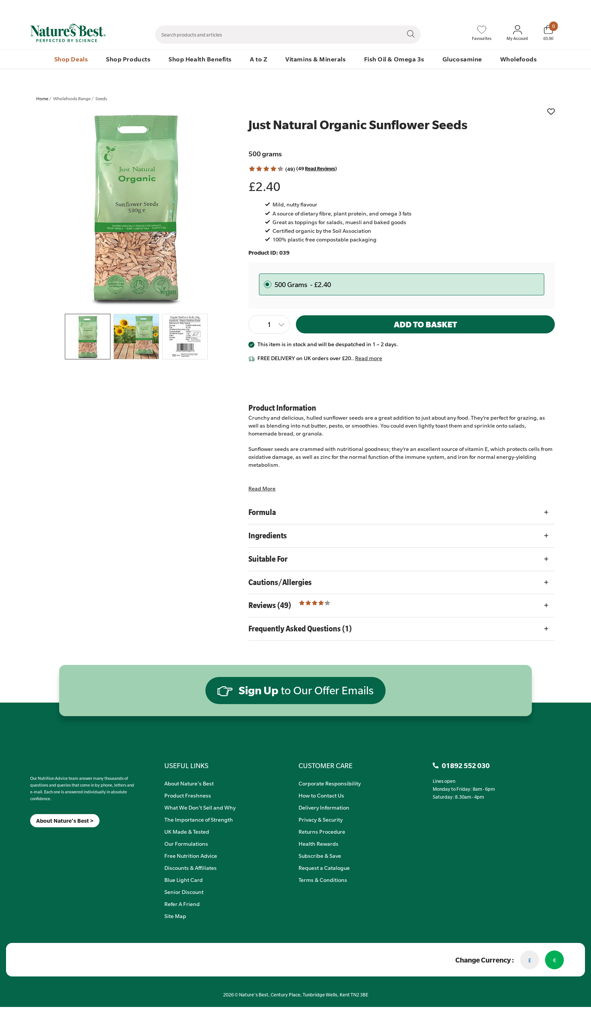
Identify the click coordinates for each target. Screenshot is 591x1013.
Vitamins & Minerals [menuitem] (315, 59)
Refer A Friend (182, 903)
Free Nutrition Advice (190, 855)
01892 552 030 (553, 8)
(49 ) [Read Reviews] (316, 168)
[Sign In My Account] (517, 33)
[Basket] (548, 32)
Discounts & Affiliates (190, 867)
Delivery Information (324, 807)
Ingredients (267, 535)
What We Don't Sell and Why (200, 807)
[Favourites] (481, 33)
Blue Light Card (183, 879)
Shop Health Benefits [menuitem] (200, 59)
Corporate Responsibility (330, 783)
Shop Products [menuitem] (128, 59)
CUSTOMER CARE (325, 765)
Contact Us (407, 8)
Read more (368, 357)
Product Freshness (187, 795)
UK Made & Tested (186, 831)
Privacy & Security (321, 819)
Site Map (175, 915)
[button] (266, 169)
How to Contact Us (321, 795)
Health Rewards (318, 843)
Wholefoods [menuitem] (518, 59)
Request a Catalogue (324, 867)
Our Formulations (186, 843)
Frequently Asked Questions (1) (300, 628)
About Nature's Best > (64, 820)
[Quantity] (269, 324)
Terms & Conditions (323, 879)
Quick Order (515, 8)
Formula (262, 512)
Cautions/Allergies (280, 582)
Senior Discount (184, 891)
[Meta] (30, 836)
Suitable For (268, 559)
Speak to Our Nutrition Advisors (460, 8)
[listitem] (136, 208)
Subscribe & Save (320, 855)
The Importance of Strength (198, 819)
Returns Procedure (322, 831)
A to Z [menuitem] (258, 59)
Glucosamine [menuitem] (462, 59)
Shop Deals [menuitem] (71, 59)
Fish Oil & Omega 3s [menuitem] (394, 59)
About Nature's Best (189, 783)
